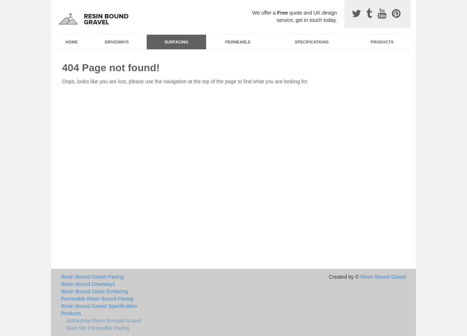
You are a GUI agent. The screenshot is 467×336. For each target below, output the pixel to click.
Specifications (312, 42)
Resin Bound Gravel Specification (99, 306)
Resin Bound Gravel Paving (92, 277)
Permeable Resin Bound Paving (97, 299)
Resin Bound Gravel (383, 277)
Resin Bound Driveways (88, 284)
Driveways (117, 42)
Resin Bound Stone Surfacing (94, 291)
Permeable (238, 42)
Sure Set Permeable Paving (98, 328)
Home (72, 42)
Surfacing (177, 42)
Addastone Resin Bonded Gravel (103, 321)
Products (382, 42)
